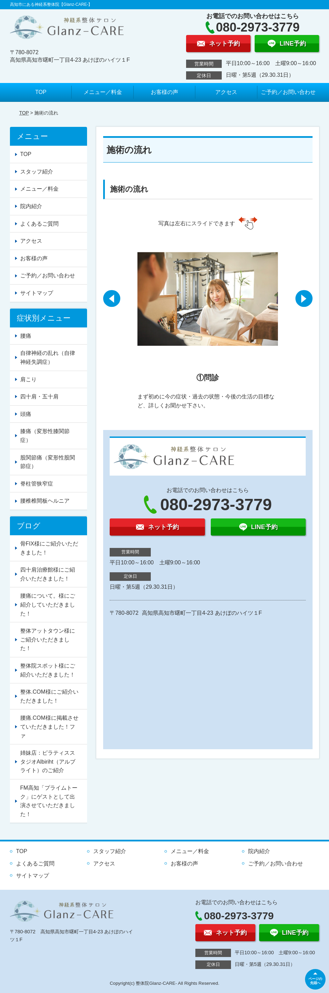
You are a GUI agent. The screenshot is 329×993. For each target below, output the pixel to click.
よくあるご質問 (39, 224)
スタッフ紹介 (36, 172)
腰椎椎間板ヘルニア (45, 501)
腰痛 (25, 336)
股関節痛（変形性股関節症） (47, 462)
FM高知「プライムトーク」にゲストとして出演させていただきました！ (48, 801)
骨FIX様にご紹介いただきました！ (49, 548)
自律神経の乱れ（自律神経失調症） (47, 357)
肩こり (28, 379)
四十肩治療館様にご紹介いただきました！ (47, 574)
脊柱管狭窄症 (36, 484)
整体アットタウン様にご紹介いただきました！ (47, 639)
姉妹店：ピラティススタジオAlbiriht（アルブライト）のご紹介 (47, 761)
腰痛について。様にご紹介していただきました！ (47, 604)
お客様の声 (164, 92)
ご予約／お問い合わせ (288, 92)
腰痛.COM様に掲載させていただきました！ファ (49, 726)
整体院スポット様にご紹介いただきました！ (47, 670)
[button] (111, 298)
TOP (41, 92)
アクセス (226, 92)
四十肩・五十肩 (39, 396)
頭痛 (25, 414)
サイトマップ (36, 293)
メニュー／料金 (103, 92)
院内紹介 (31, 206)
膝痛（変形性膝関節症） (45, 435)
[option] (207, 324)
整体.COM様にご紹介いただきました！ (49, 696)
